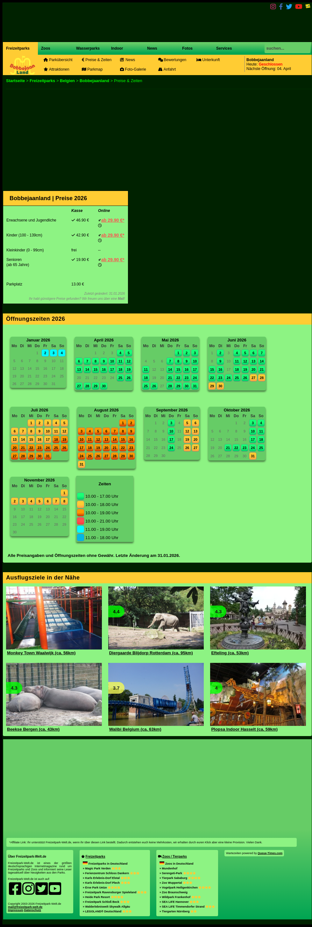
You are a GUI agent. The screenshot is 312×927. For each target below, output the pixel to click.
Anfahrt (167, 69)
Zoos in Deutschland (177, 863)
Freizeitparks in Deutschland (105, 863)
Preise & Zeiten (96, 60)
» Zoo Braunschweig (174, 892)
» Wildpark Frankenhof (180, 897)
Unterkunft (208, 60)
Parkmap (92, 69)
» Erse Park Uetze (101, 887)
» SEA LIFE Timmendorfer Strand (187, 906)
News (151, 48)
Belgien (67, 80)
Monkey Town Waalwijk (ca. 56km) (41, 652)
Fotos (187, 48)
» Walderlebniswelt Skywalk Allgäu (106, 906)
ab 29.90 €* (112, 220)
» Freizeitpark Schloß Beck (106, 901)
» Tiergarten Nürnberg (178, 911)
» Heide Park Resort (103, 897)
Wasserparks (88, 48)
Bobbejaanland (94, 80)
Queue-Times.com (270, 853)
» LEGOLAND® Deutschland (107, 911)
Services (224, 48)
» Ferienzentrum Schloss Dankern (111, 873)
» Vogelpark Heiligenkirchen (185, 887)
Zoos (45, 48)
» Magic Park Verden (102, 868)
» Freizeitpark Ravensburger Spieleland (115, 892)
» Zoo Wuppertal (176, 882)
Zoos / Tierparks (174, 856)
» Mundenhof (168, 868)
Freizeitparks (18, 48)
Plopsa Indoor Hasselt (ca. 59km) (244, 729)
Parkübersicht (58, 60)
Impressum (15, 910)
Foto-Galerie (133, 69)
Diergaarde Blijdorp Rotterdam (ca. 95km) (151, 652)
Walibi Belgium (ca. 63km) (135, 729)
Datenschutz (32, 910)
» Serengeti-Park (178, 873)
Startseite (15, 80)
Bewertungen (172, 60)
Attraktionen (56, 69)
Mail (121, 298)
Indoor (117, 48)
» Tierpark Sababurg (180, 878)
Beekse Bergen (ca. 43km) (33, 729)
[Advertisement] (148, 138)
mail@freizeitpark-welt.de (25, 907)
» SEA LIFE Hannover (179, 901)
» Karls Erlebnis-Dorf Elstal (106, 878)
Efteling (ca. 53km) (230, 652)
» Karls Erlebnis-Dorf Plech (106, 882)
